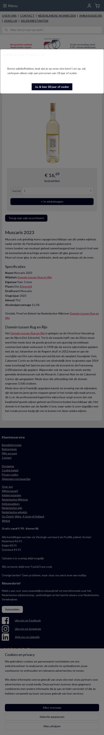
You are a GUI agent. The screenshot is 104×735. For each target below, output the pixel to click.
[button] (52, 86)
